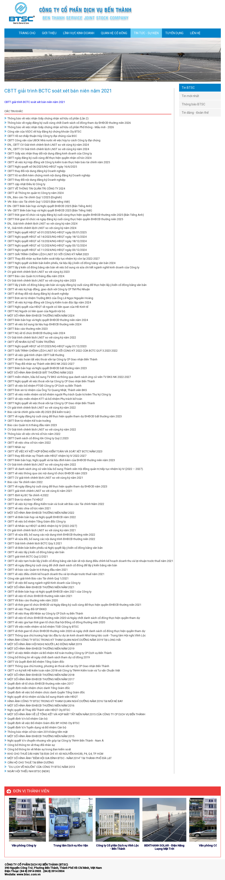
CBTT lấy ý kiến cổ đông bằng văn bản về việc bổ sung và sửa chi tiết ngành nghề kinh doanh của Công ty (71, 267)
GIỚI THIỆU (49, 33)
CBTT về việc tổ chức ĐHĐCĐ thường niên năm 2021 (38, 596)
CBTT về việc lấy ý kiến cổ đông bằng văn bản (34, 552)
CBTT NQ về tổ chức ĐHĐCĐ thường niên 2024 (34, 333)
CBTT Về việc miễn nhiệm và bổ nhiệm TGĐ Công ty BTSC (41, 626)
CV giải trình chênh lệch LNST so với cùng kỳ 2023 (37, 271)
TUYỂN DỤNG (174, 33)
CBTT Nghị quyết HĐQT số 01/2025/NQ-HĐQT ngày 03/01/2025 (45, 232)
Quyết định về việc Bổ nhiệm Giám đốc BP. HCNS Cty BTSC (42, 723)
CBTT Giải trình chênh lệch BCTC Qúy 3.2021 (33, 543)
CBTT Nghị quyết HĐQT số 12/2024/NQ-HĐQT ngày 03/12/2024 (45, 245)
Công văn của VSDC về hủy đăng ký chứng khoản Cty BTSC (42, 131)
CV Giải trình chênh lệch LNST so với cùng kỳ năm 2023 (40, 280)
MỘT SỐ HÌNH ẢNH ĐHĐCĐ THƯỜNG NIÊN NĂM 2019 (39, 648)
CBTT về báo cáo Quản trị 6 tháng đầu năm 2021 (36, 569)
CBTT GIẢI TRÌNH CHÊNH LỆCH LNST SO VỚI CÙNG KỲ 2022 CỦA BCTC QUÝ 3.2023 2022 (61, 350)
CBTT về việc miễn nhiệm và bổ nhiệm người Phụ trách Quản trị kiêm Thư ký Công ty (57, 394)
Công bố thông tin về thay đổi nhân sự (29, 745)
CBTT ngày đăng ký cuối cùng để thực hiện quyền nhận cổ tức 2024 (47, 157)
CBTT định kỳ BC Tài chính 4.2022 (26, 495)
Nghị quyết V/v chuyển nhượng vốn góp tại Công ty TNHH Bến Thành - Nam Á (54, 740)
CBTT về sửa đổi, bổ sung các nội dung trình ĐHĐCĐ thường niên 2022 (49, 534)
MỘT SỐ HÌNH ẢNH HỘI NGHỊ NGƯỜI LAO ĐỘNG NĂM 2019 (43, 644)
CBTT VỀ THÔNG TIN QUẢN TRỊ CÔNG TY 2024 (34, 188)
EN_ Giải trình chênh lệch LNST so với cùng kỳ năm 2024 (40, 223)
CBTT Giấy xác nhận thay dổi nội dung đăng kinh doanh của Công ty (48, 153)
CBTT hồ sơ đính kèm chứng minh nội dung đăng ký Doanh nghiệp (47, 175)
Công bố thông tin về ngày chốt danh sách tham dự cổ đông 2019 (47, 657)
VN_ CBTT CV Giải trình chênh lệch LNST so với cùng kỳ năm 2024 (46, 149)
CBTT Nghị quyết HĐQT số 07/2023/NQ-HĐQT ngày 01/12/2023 (45, 346)
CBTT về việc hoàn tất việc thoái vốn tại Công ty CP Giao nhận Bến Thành (50, 359)
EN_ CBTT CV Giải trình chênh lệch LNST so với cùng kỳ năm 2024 (46, 144)
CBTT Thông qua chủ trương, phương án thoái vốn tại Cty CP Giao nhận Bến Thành (56, 666)
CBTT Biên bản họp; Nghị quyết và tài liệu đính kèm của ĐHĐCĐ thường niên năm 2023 (59, 460)
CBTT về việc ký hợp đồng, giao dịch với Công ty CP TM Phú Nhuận (47, 289)
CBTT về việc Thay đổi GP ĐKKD (25, 609)
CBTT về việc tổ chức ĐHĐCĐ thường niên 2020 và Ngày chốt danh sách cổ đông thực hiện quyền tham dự (72, 618)
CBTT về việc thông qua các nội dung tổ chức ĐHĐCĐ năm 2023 (45, 473)
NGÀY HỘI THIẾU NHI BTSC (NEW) (27, 771)
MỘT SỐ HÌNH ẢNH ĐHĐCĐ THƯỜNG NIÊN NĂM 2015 (39, 736)
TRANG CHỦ (27, 33)
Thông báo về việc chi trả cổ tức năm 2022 (32, 434)
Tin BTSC (188, 87)
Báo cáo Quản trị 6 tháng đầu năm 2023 (30, 425)
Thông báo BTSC (193, 104)
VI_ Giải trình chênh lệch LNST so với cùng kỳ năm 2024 (40, 228)
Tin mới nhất (190, 96)
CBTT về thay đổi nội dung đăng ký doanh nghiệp (36, 293)
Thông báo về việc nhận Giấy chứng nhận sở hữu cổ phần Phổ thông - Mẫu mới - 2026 (59, 127)
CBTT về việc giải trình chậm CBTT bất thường (34, 355)
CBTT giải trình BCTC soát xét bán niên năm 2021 (34, 102)
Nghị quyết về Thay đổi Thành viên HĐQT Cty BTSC (37, 710)
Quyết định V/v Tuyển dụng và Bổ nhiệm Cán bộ (35, 727)
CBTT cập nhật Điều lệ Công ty (24, 184)
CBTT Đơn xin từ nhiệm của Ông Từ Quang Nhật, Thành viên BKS (45, 390)
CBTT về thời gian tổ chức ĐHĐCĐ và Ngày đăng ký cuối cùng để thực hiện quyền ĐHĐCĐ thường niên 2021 (72, 604)
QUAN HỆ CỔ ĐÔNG (114, 33)
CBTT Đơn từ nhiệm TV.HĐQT (23, 499)
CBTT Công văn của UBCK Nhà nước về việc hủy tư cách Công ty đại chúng (52, 140)
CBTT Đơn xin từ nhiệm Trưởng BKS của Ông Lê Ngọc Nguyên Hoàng (48, 298)
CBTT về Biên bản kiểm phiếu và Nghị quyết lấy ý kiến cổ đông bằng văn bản (53, 547)
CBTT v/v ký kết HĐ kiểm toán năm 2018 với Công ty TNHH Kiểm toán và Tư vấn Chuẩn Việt (62, 670)
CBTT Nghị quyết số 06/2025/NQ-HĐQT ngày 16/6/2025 (40, 166)
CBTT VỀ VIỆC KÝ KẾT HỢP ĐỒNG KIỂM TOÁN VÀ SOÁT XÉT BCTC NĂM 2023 (53, 451)
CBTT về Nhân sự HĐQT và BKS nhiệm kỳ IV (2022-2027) (40, 526)
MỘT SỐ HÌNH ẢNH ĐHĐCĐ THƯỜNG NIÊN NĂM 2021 (39, 587)
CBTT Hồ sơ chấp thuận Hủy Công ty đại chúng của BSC (40, 136)
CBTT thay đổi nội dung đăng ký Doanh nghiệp (34, 171)
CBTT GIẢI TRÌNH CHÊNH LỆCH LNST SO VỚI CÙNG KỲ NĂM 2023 (46, 254)
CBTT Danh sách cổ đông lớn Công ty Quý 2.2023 (36, 438)
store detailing (211, 868)
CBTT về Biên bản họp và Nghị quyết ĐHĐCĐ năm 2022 (40, 517)
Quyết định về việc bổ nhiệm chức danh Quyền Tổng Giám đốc (44, 692)
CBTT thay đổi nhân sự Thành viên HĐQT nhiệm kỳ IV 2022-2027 (45, 455)
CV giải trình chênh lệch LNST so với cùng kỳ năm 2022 (40, 407)
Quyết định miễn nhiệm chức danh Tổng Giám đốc (37, 688)
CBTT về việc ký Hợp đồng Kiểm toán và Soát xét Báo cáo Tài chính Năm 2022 (54, 504)
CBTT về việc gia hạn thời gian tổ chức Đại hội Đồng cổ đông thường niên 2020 (54, 622)
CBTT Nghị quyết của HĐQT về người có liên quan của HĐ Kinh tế (46, 306)
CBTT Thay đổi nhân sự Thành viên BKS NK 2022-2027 (39, 363)
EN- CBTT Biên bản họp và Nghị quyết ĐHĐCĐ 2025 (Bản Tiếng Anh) (48, 206)
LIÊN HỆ (195, 33)
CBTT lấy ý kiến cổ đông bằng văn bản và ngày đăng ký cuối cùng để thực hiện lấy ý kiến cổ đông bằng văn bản (75, 285)
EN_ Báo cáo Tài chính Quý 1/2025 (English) (33, 197)
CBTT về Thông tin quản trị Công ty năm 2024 (34, 193)
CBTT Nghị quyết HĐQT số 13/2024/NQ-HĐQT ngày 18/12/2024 (45, 241)
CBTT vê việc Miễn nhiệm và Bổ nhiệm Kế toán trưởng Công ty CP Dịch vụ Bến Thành (58, 653)
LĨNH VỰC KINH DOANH (78, 33)
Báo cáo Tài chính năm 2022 (23, 482)
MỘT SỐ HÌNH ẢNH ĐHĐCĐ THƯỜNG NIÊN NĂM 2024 (39, 315)
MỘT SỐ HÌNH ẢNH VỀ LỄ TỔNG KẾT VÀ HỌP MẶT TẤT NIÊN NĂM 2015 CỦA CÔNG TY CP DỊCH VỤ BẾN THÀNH (74, 714)
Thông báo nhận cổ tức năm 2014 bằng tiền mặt (36, 731)
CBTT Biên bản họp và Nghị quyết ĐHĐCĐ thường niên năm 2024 (46, 320)
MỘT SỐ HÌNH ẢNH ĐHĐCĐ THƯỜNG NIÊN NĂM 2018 (39, 674)
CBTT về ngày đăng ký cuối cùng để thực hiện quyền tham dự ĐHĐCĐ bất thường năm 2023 (63, 416)
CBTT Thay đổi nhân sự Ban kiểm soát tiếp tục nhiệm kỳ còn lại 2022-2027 (52, 258)
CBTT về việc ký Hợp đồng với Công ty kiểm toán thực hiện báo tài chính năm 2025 (57, 162)
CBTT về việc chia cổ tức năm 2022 (27, 442)
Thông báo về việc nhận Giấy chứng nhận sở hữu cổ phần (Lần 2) (46, 118)
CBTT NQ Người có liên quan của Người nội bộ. (35, 311)
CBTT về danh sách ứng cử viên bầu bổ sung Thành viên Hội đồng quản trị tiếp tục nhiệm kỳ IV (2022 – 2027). (73, 469)
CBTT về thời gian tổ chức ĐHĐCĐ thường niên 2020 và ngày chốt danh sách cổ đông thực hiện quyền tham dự (74, 631)
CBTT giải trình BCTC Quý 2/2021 (26, 556)
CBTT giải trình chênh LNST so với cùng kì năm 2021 (38, 490)
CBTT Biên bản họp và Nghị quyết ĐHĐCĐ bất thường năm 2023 (45, 368)
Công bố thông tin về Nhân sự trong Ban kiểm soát (37, 749)
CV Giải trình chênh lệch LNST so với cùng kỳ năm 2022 (40, 337)
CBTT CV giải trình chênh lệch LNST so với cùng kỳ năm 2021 (43, 477)
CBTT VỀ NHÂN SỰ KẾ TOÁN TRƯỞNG (29, 342)
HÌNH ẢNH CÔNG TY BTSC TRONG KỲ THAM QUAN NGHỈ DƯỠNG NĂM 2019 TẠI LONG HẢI (62, 639)
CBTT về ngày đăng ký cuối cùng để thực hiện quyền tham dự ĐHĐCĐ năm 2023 (55, 486)
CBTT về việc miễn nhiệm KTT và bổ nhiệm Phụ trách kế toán (43, 398)
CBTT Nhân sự (14, 447)
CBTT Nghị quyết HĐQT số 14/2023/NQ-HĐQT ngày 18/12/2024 (45, 236)
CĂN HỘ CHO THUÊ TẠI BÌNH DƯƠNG (29, 762)
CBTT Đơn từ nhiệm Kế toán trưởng (27, 420)
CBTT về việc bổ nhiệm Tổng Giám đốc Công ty (35, 521)
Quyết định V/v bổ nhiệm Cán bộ (25, 718)
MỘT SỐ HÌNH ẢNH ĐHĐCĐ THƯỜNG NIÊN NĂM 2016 (39, 705)
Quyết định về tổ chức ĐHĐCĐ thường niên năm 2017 (38, 683)
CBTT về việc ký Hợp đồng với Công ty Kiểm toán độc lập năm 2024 (47, 302)
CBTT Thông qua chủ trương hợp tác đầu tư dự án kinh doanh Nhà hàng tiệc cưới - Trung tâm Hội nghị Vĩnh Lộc (75, 635)
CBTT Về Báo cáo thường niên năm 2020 (31, 600)
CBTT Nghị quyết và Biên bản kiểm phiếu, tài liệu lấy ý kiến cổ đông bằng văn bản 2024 (59, 263)
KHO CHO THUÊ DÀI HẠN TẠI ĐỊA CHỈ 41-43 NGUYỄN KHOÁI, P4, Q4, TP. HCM (53, 753)
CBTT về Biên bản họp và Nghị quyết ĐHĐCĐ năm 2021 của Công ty (47, 591)
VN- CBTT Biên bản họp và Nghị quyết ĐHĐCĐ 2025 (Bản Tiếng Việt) (48, 210)
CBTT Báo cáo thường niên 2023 (26, 328)
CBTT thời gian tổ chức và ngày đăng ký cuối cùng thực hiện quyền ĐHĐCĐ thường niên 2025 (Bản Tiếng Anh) (74, 214)
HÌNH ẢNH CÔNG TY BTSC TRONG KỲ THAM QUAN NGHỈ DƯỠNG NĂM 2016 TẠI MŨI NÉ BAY (63, 701)
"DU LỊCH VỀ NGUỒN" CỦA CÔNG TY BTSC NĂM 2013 (39, 766)
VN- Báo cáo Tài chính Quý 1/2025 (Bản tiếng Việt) (37, 201)
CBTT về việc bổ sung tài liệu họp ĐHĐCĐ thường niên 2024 (42, 324)
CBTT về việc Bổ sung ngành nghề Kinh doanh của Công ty (42, 582)
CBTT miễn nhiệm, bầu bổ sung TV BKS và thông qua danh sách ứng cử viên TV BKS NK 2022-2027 (67, 377)
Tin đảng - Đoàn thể (195, 112)
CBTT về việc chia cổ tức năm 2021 (27, 508)
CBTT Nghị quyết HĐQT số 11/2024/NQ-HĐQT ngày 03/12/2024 (45, 249)
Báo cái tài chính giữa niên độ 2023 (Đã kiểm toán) (37, 412)
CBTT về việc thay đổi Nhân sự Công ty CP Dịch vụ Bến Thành (43, 613)
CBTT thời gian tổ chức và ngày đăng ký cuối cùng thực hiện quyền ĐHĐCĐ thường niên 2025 (63, 219)
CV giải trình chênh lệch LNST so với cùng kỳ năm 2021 (40, 530)
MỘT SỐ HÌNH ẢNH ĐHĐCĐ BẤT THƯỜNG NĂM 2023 (38, 372)
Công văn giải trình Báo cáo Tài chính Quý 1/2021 (36, 578)
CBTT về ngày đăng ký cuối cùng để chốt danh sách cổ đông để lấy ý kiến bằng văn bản (60, 565)
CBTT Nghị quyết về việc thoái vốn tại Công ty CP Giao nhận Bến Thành (49, 381)
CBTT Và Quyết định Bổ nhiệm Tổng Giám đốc (34, 661)
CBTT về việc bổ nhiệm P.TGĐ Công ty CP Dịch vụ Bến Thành (43, 385)
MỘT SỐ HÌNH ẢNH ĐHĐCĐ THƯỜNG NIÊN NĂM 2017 (39, 679)
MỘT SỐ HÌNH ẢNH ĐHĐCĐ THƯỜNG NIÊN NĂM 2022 (39, 512)
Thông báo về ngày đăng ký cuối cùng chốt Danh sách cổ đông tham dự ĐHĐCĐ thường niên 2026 (67, 122)
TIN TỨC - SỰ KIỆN (146, 33)
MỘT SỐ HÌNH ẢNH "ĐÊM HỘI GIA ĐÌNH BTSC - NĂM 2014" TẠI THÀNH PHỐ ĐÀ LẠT (58, 758)
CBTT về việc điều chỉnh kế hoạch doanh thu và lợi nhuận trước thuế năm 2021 (54, 574)
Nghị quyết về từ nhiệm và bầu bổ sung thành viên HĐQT (41, 696)
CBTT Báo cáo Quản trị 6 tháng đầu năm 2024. (34, 276)
